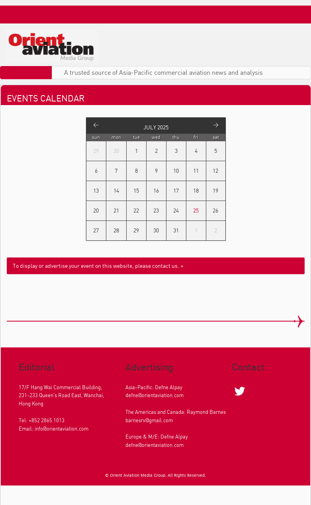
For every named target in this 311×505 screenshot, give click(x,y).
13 (96, 190)
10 (176, 170)
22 (136, 210)
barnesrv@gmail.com (149, 420)
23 (156, 210)
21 (116, 210)
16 (156, 190)
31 (176, 230)
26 (215, 210)
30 (156, 230)
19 (215, 190)
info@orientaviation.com (61, 428)
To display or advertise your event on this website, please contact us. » (98, 265)
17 (176, 190)
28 (116, 230)
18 (196, 190)
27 (96, 230)
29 (136, 230)
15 (136, 190)
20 (96, 210)
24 (176, 210)
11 (196, 170)
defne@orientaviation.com (154, 395)
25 (196, 210)
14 (116, 190)
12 (215, 170)
